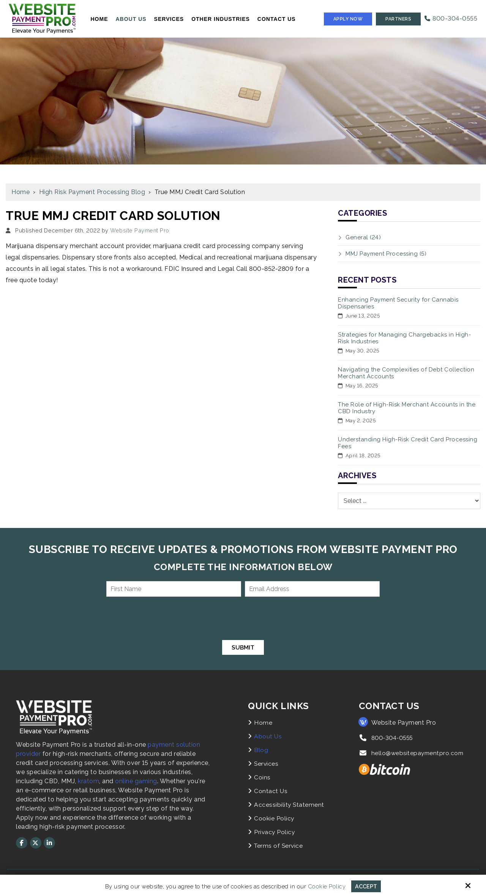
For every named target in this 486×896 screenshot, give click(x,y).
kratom (88, 781)
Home (20, 192)
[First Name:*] (173, 589)
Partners (398, 19)
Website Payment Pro (139, 230)
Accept (366, 886)
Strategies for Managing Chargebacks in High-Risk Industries (404, 338)
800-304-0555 (450, 18)
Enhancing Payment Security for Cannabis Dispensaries (398, 303)
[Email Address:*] (312, 589)
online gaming (136, 781)
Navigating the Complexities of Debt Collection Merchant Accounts (406, 373)
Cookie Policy (326, 886)
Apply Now (348, 19)
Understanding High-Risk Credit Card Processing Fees (407, 443)
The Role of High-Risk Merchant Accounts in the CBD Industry (406, 408)
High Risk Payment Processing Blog (92, 192)
